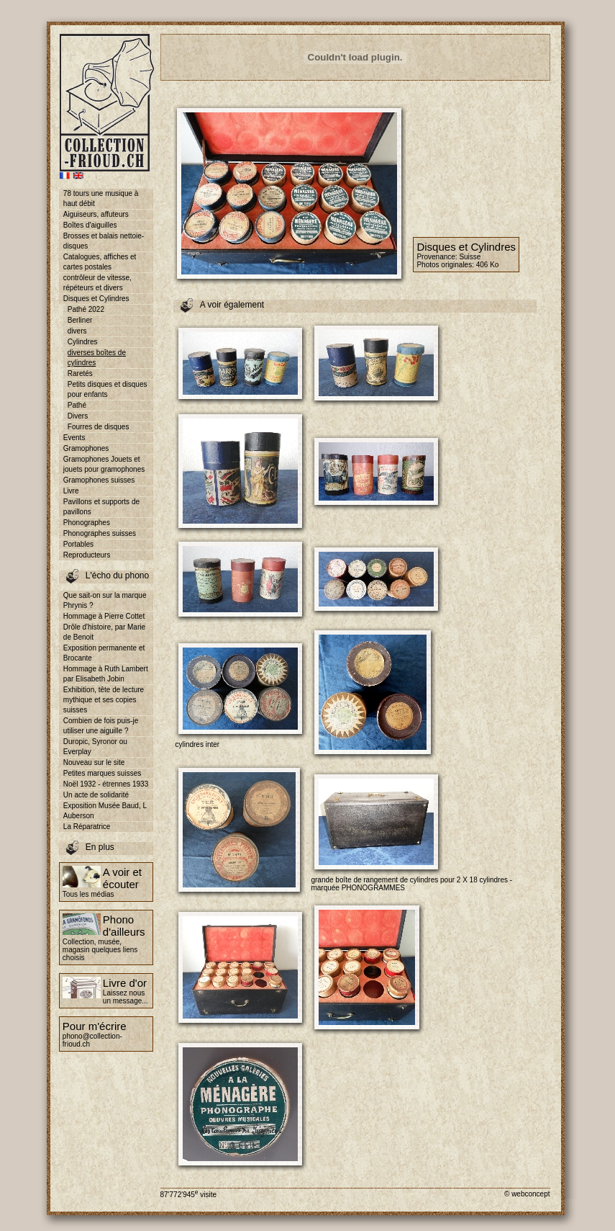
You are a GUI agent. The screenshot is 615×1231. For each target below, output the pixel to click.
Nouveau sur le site (94, 762)
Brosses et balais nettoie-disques (103, 241)
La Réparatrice (87, 827)
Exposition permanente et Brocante (104, 653)
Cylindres (83, 342)
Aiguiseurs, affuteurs (96, 214)
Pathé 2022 (86, 309)
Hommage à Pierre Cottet (104, 616)
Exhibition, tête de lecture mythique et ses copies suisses (103, 700)
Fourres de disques (98, 427)
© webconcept (527, 1194)
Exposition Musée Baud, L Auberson (105, 811)
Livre (71, 491)
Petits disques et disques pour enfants (107, 389)
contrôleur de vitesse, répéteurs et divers (97, 283)
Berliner (80, 320)
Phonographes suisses (99, 533)
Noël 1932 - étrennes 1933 (105, 784)
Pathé (77, 405)
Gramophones (86, 448)
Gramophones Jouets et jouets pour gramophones (104, 464)
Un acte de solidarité (96, 795)
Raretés (80, 373)
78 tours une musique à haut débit (101, 198)
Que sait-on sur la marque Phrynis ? (105, 600)
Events (74, 438)
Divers (78, 416)
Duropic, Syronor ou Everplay (95, 747)
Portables (78, 544)
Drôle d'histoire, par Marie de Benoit (104, 632)
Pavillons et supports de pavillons (101, 507)
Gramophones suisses (99, 480)
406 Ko (487, 265)
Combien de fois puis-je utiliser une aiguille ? (101, 726)
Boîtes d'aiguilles (90, 225)
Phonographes (86, 523)
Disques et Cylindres (96, 299)
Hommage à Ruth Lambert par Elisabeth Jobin (105, 674)
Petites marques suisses (102, 773)
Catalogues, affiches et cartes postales (100, 262)
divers (77, 331)
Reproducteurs (87, 555)
